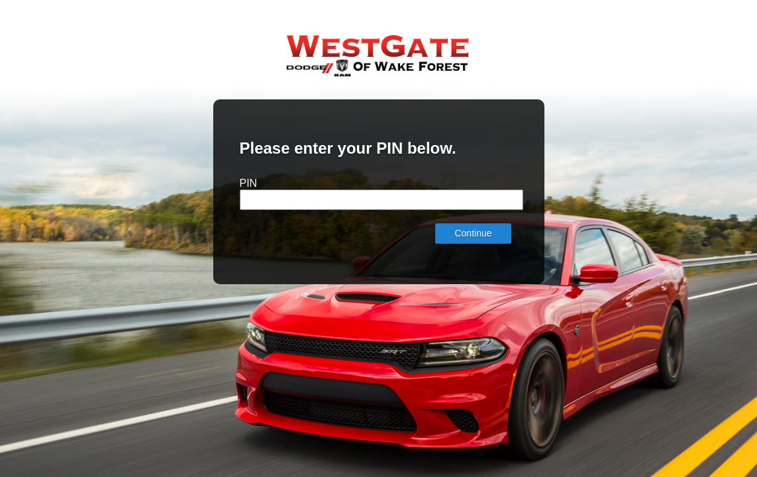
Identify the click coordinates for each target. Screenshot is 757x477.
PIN (249, 183)
